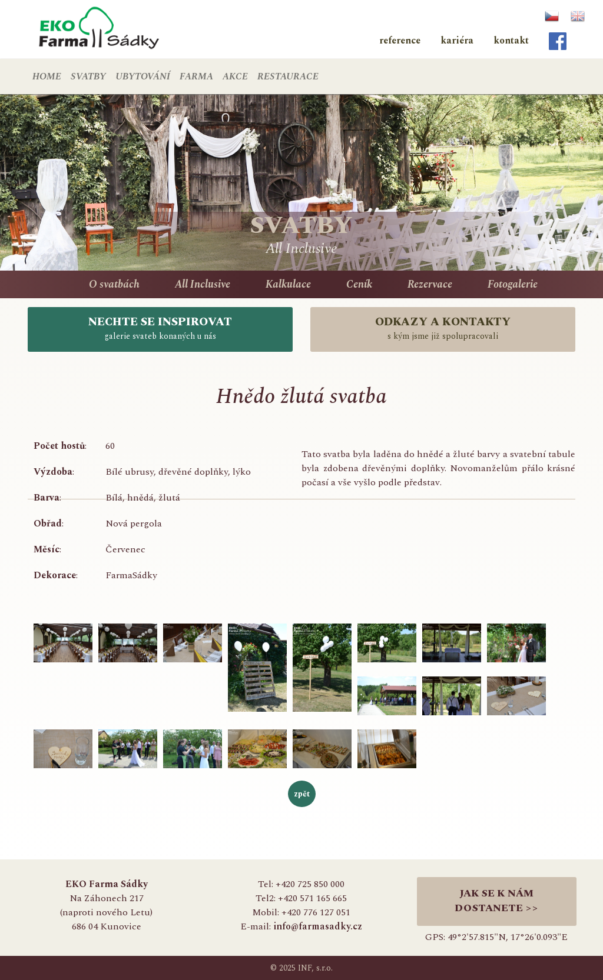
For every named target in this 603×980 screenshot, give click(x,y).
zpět (302, 794)
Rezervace (429, 284)
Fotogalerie (513, 284)
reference (399, 41)
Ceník (359, 284)
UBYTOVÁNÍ (142, 76)
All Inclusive (202, 284)
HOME (46, 76)
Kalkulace (288, 284)
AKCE (235, 76)
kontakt (511, 41)
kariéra (456, 41)
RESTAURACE (288, 76)
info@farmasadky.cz (317, 926)
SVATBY (88, 76)
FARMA (196, 76)
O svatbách (114, 284)
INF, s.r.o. (315, 968)
